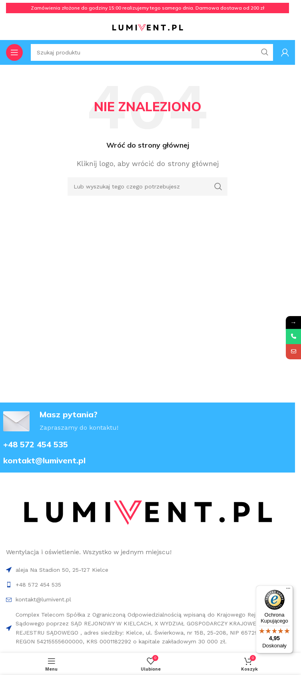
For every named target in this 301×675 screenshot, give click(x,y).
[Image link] (147, 513)
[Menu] (288, 590)
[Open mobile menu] (14, 52)
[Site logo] (147, 27)
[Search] (147, 186)
